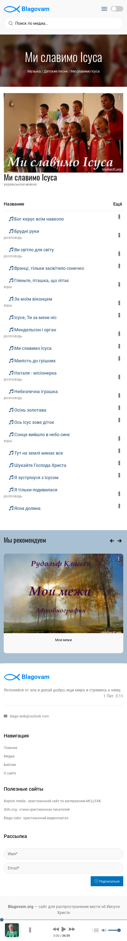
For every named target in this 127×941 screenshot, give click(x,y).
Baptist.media (15, 801)
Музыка (34, 71)
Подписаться (106, 881)
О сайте (10, 773)
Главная (10, 748)
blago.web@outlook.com (26, 716)
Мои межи (63, 640)
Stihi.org (10, 809)
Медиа (9, 756)
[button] (56, 929)
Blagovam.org (20, 906)
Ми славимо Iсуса (85, 71)
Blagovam (27, 9)
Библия (10, 765)
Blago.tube (12, 818)
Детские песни (56, 71)
